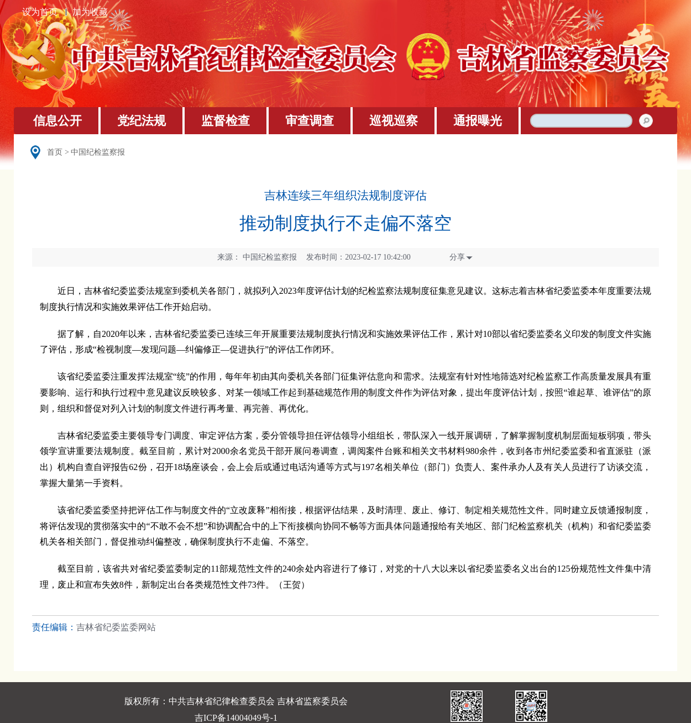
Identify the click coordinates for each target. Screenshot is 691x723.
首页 (54, 152)
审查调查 (309, 121)
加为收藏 (90, 12)
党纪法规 (141, 121)
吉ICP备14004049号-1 (236, 717)
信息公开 (57, 121)
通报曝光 (477, 121)
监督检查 (225, 121)
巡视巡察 (393, 121)
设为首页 (39, 12)
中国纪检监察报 (98, 152)
